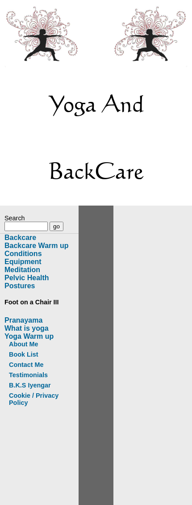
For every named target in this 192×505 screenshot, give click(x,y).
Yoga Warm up (29, 336)
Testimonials (28, 375)
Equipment (23, 261)
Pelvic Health (26, 278)
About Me (23, 344)
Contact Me (26, 364)
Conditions (23, 253)
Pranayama (23, 320)
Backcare (20, 237)
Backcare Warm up (36, 245)
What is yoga (26, 328)
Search (14, 218)
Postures (19, 286)
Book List (23, 354)
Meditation (22, 270)
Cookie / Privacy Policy (33, 399)
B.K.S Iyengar (30, 385)
